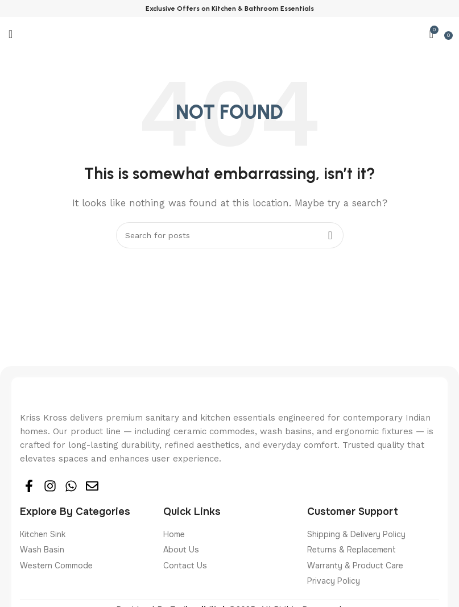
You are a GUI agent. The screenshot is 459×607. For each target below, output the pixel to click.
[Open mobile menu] (10, 34)
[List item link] (86, 534)
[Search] (230, 235)
